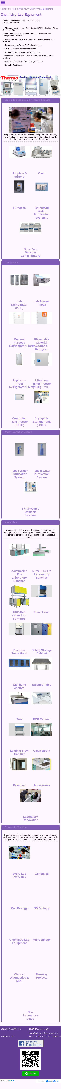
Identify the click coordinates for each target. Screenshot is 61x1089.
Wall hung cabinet (19, 686)
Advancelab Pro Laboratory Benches (19, 575)
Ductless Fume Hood (19, 652)
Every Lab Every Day (19, 875)
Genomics (42, 873)
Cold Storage (11, 263)
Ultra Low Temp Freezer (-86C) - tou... (42, 384)
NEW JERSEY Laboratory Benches (41, 574)
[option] (30, 85)
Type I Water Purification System (19, 474)
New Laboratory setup (30, 1015)
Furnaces (19, 207)
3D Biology (41, 908)
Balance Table (41, 684)
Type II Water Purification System (41, 474)
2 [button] (32, 91)
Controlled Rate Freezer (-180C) (19, 422)
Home (3, 9)
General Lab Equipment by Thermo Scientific (27, 100)
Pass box (19, 785)
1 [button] (28, 91)
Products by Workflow (18, 9)
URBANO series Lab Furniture (19, 615)
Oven (41, 173)
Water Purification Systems (18, 432)
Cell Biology (19, 908)
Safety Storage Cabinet (42, 652)
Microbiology (42, 939)
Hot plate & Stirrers (19, 175)
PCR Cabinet (41, 719)
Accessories (41, 785)
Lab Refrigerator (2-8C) (19, 305)
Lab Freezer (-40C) (42, 303)
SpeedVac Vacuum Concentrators (30, 252)
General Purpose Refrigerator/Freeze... (23, 342)
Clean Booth (41, 750)
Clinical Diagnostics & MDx (19, 977)
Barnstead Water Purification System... (42, 212)
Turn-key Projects (42, 976)
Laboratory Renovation (30, 818)
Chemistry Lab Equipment (19, 941)
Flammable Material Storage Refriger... (41, 344)
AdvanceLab (11, 522)
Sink (19, 719)
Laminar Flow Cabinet (19, 752)
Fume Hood (42, 612)
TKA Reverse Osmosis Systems (30, 512)
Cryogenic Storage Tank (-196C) (42, 422)
